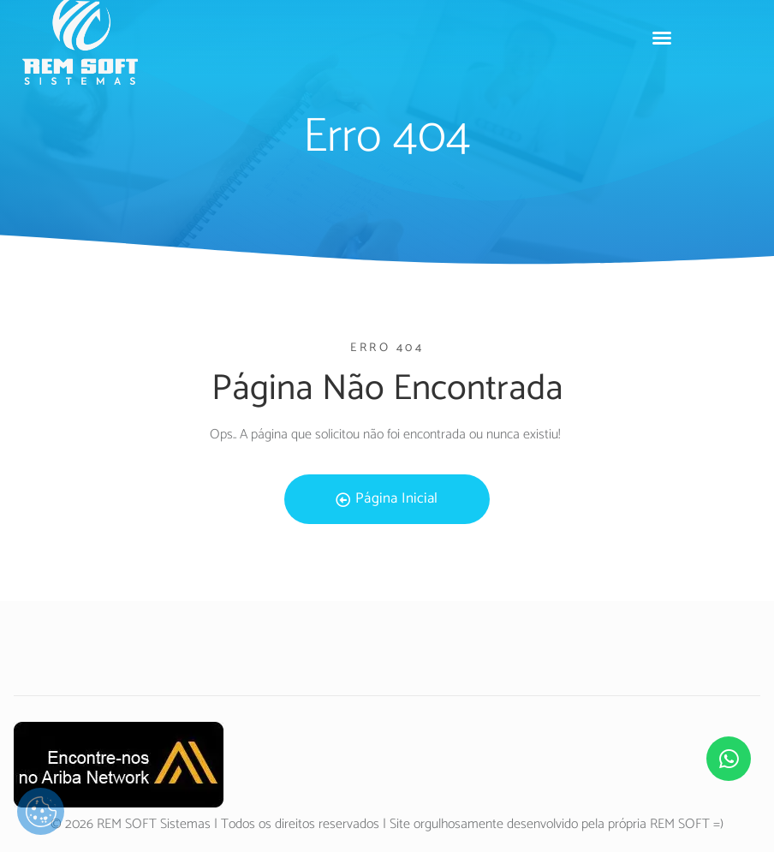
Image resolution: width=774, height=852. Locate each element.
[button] (661, 37)
